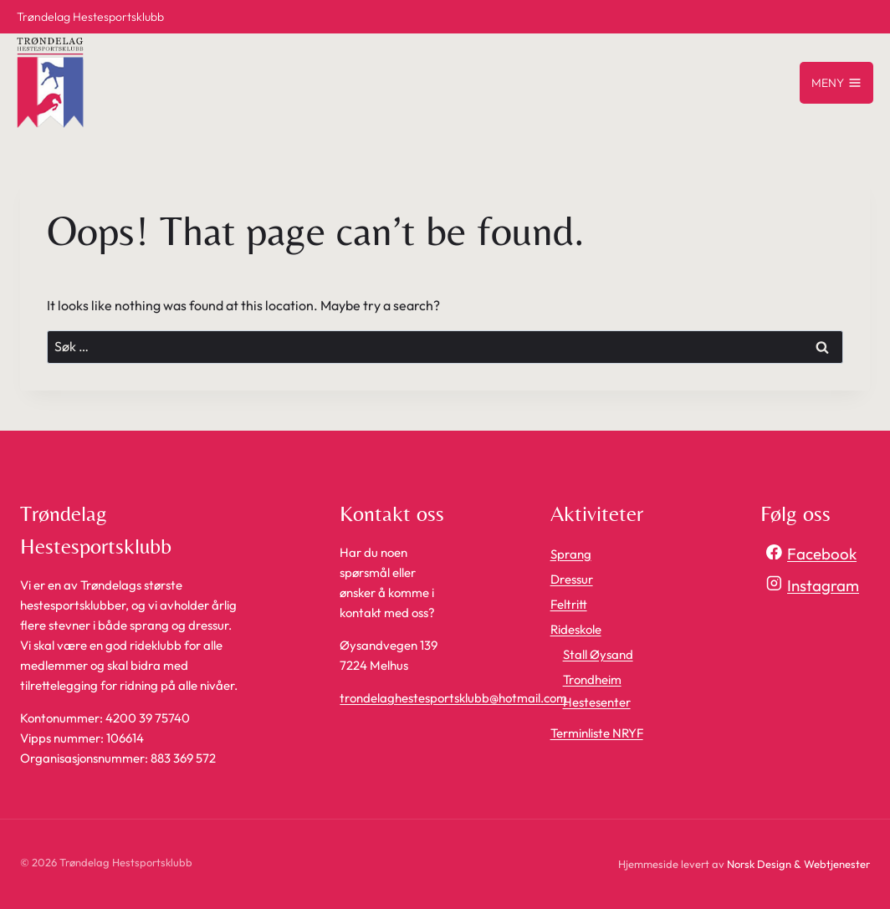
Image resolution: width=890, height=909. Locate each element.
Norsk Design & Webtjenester (798, 864)
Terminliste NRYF (596, 733)
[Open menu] (836, 83)
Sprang (570, 554)
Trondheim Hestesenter (597, 691)
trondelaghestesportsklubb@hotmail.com (453, 698)
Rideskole (575, 629)
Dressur (571, 579)
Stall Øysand (598, 654)
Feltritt (568, 604)
